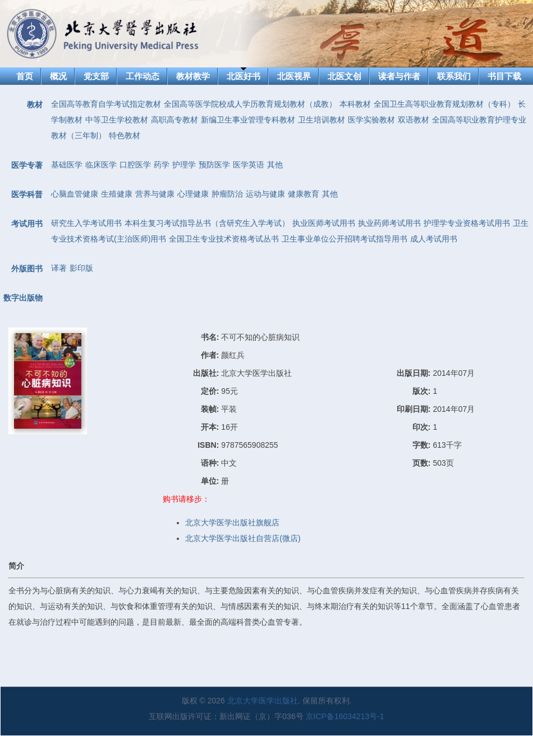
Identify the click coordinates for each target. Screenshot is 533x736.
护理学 (184, 164)
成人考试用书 (433, 238)
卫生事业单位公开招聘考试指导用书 (344, 238)
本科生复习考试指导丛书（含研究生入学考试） (207, 223)
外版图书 (27, 268)
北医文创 (344, 76)
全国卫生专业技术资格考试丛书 (224, 238)
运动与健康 (265, 193)
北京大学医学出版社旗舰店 (232, 522)
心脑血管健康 (74, 193)
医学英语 (248, 164)
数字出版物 (23, 297)
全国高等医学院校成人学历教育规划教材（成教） (250, 103)
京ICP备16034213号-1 (345, 716)
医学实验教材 (371, 119)
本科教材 (355, 103)
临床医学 (101, 164)
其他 (275, 164)
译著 (59, 267)
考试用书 (27, 223)
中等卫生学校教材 (116, 119)
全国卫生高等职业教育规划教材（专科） (444, 103)
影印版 (81, 267)
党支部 (96, 76)
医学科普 (27, 194)
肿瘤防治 (227, 193)
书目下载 (504, 76)
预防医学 (214, 164)
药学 (161, 164)
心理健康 (193, 193)
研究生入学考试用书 (86, 223)
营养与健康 (154, 193)
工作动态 (142, 76)
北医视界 (294, 76)
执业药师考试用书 (389, 223)
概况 (58, 76)
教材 (35, 104)
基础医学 (66, 164)
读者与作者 (399, 76)
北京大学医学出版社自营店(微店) (242, 538)
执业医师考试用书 (323, 223)
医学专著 (27, 165)
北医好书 (243, 76)
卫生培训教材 (321, 119)
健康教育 (303, 193)
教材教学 (193, 76)
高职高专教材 (174, 119)
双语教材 (413, 119)
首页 (24, 76)
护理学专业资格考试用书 (467, 223)
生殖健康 (116, 193)
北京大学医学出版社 (262, 700)
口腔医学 (135, 164)
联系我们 (454, 76)
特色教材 (124, 135)
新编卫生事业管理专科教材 (248, 119)
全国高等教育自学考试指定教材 (106, 103)
